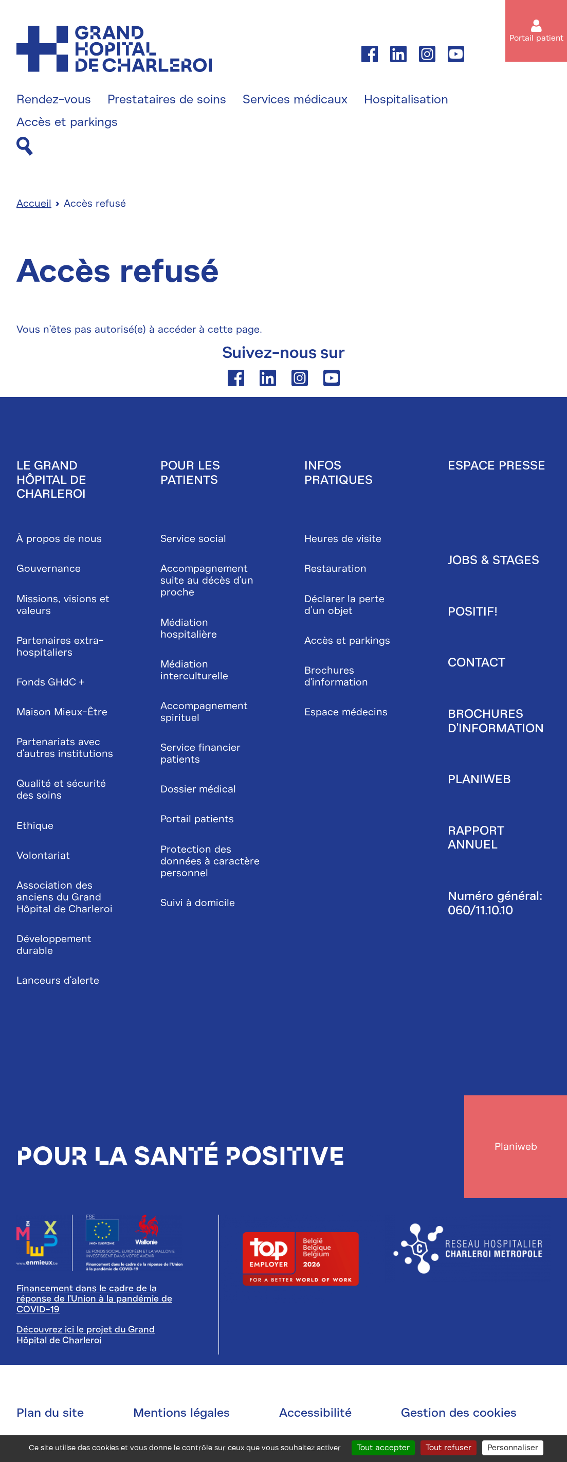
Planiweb (479, 779)
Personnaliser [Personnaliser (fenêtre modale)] (512, 1447)
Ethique (34, 825)
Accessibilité (315, 1412)
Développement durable (54, 944)
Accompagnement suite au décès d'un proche (206, 580)
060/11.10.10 (480, 910)
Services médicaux (295, 100)
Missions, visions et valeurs (62, 604)
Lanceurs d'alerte (57, 980)
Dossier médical (198, 789)
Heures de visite (342, 538)
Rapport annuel (476, 838)
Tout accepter (383, 1447)
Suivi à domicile (197, 902)
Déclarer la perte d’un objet (344, 604)
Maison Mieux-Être (61, 712)
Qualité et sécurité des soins (61, 789)
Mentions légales (181, 1412)
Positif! (473, 611)
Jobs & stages (493, 560)
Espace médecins (346, 712)
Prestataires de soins (166, 100)
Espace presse (496, 465)
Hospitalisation (406, 100)
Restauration (335, 568)
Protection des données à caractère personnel (210, 861)
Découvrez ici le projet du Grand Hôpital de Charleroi (85, 1335)
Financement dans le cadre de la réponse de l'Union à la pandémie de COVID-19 (94, 1299)
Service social (193, 538)
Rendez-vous (53, 100)
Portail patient (536, 38)
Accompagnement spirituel (204, 711)
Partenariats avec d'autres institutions (64, 747)
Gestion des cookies (459, 1412)
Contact (476, 662)
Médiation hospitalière (188, 628)
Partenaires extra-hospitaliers (60, 646)
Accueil (33, 203)
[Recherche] (24, 146)
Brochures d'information (336, 676)
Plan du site (50, 1412)
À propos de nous (59, 538)
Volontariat (43, 855)
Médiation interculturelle (194, 670)
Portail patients (197, 819)
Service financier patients (200, 753)
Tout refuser (448, 1447)
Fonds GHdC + (50, 682)
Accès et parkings (67, 122)
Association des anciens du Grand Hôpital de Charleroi (64, 897)
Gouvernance (48, 568)
